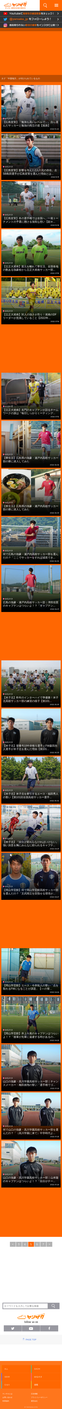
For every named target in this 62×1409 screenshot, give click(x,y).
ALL (6, 1369)
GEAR (7, 1377)
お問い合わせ (7, 1397)
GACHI (37, 1369)
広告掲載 (34, 1394)
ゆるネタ (38, 1377)
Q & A (7, 1385)
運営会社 (34, 1401)
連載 (36, 1385)
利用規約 (5, 1401)
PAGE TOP (31, 1339)
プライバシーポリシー (39, 1397)
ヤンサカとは (7, 1394)
